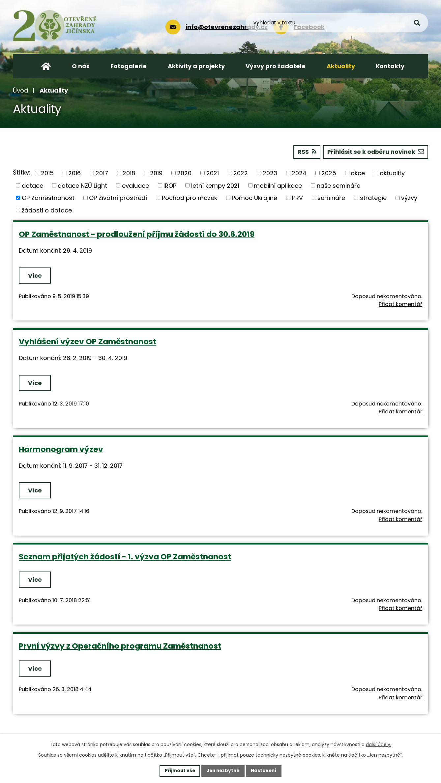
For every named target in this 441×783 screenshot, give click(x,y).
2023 (270, 173)
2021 (212, 173)
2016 (74, 173)
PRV (297, 197)
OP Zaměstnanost (48, 197)
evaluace (135, 185)
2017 (102, 173)
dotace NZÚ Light (82, 185)
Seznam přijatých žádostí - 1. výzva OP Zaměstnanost (125, 556)
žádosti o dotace (47, 210)
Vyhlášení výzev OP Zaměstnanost (87, 341)
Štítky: (21, 172)
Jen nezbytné (223, 770)
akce (358, 173)
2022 (240, 173)
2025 (328, 173)
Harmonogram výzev (61, 448)
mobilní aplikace (278, 185)
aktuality (392, 173)
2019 (156, 173)
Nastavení (265, 770)
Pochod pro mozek (189, 197)
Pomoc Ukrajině (254, 197)
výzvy (409, 197)
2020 (184, 173)
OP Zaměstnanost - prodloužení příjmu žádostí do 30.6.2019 (136, 233)
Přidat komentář (400, 304)
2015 (47, 173)
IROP (169, 185)
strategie (373, 197)
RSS (305, 152)
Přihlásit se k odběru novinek (375, 152)
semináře (331, 197)
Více (35, 275)
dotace (32, 185)
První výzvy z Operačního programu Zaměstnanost (120, 645)
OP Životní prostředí (118, 197)
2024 (299, 173)
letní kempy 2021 (215, 185)
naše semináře (338, 185)
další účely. (378, 744)
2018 (129, 173)
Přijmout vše (178, 770)
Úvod (20, 90)
